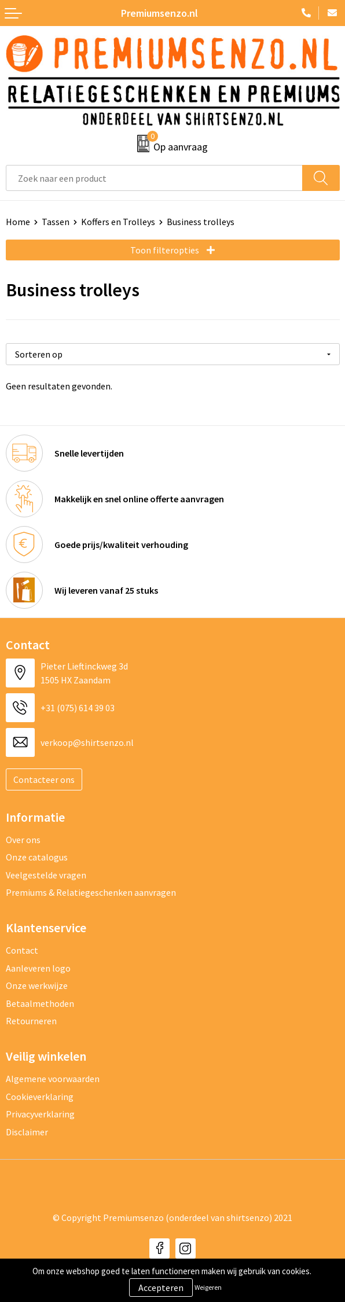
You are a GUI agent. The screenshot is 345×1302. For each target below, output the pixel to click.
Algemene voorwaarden (53, 1078)
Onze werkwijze (37, 985)
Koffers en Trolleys (118, 221)
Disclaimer (27, 1132)
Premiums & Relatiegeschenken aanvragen (91, 892)
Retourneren (31, 1021)
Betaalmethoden (40, 1003)
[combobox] (154, 178)
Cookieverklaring (40, 1096)
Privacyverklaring (40, 1114)
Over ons (23, 839)
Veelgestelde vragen (46, 875)
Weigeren (208, 1287)
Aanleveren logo (38, 968)
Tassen (55, 221)
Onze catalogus (37, 857)
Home (18, 221)
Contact (22, 950)
